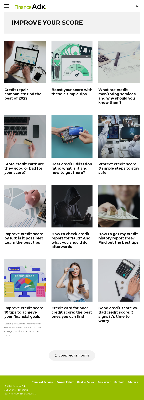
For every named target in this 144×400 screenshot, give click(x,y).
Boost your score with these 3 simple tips (72, 62)
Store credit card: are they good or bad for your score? (25, 136)
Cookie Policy (85, 382)
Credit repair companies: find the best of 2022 (25, 62)
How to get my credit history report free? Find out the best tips (119, 206)
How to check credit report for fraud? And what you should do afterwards (72, 206)
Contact (119, 382)
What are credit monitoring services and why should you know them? (119, 62)
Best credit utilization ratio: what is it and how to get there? (72, 136)
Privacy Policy (65, 382)
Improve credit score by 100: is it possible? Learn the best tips (25, 206)
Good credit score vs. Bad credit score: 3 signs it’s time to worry (119, 280)
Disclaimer (104, 382)
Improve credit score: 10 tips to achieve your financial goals (25, 280)
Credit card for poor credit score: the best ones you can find (72, 280)
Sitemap (133, 382)
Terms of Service (42, 382)
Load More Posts (72, 355)
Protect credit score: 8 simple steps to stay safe (119, 136)
